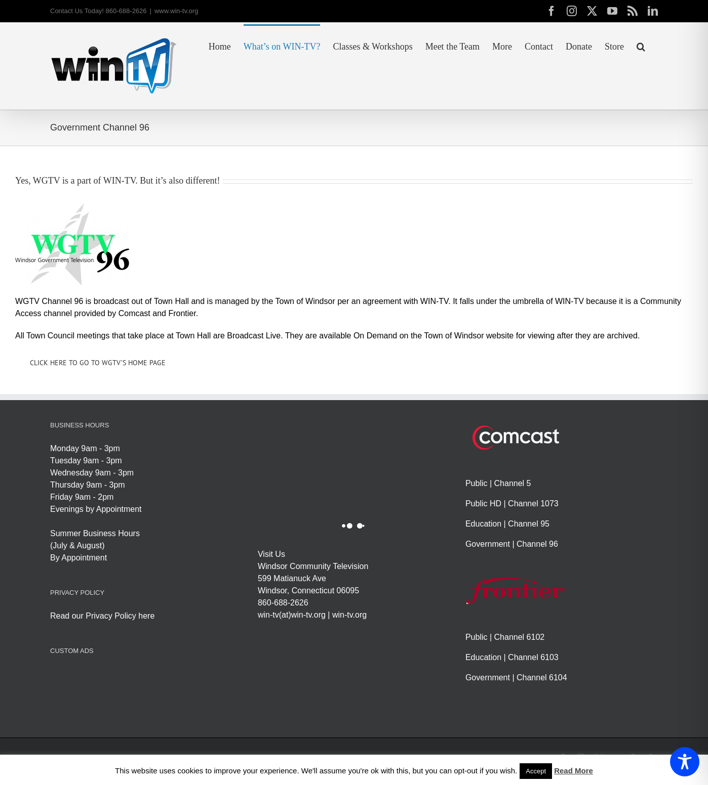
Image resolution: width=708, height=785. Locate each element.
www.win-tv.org (176, 11)
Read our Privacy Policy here (102, 616)
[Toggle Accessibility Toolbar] (684, 761)
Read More (573, 770)
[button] (641, 45)
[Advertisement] (234, 691)
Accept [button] (536, 771)
